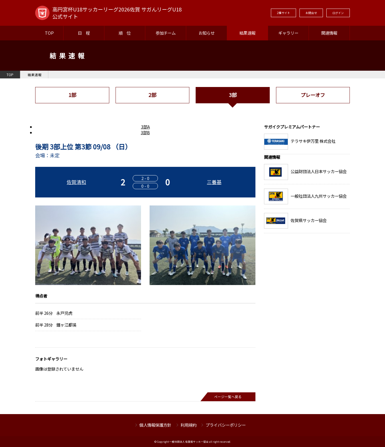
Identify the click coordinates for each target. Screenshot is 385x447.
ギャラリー (288, 33)
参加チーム (166, 33)
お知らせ (207, 33)
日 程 (84, 33)
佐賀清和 (76, 181)
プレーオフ (313, 94)
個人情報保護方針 (155, 425)
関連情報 (329, 33)
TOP (49, 33)
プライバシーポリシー (226, 425)
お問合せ (311, 13)
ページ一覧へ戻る (228, 396)
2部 (152, 94)
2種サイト (283, 13)
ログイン (338, 13)
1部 (72, 94)
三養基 (214, 181)
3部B (145, 132)
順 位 (125, 33)
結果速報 (247, 33)
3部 (233, 94)
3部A (145, 127)
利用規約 (188, 425)
